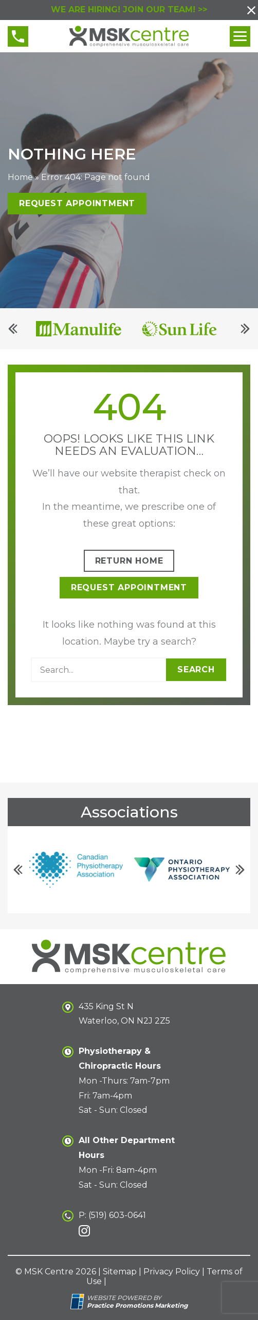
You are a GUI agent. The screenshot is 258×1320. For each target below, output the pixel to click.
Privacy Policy (171, 1271)
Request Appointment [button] (77, 204)
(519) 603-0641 (117, 1215)
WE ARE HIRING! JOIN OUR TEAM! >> (129, 9)
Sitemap (120, 1271)
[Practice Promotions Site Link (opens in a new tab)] (78, 1301)
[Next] (245, 329)
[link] (84, 1230)
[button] (251, 10)
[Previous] (13, 329)
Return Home (129, 561)
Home (20, 178)
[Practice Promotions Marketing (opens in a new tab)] (137, 1305)
